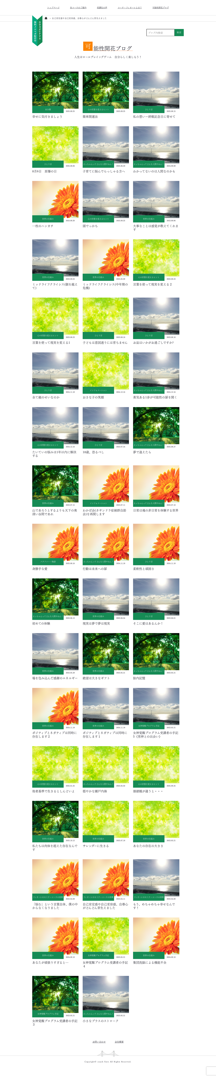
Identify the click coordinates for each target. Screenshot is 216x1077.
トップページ (53, 7)
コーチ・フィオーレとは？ (130, 7)
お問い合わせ (99, 1041)
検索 (179, 32)
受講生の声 (102, 7)
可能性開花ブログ (160, 7)
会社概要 (119, 1041)
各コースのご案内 (78, 7)
